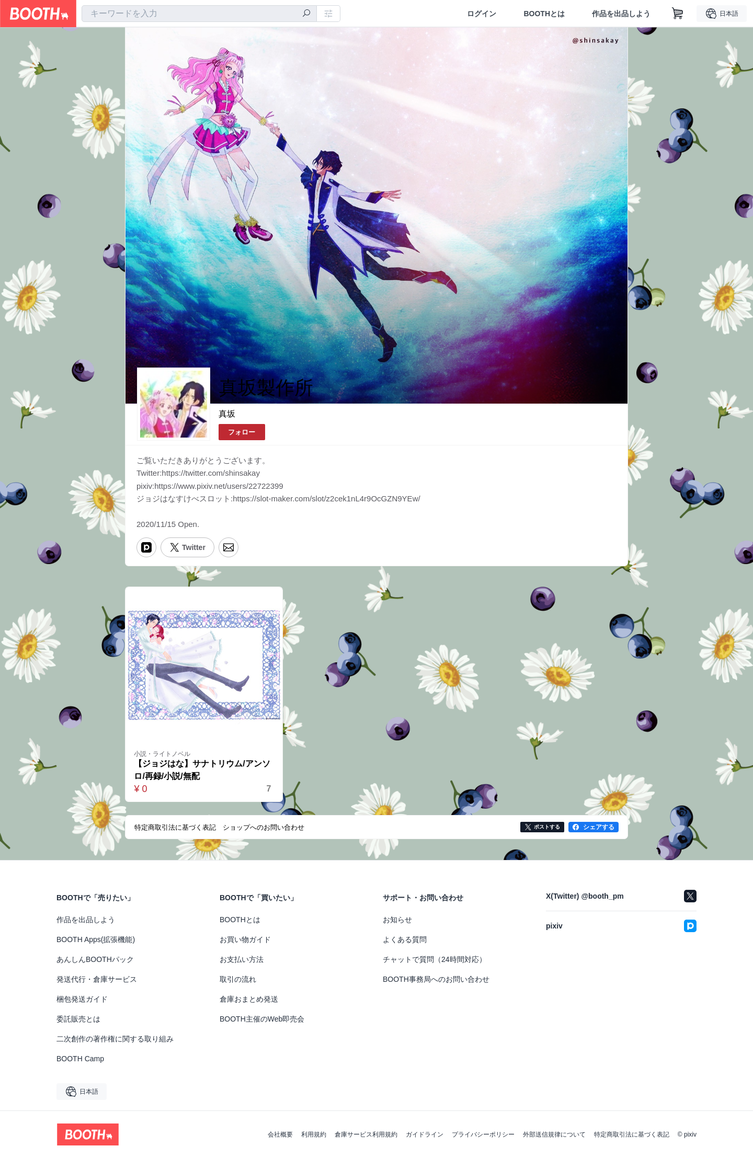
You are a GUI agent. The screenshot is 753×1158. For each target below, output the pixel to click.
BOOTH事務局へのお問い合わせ (436, 979)
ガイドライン (424, 1134)
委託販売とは (78, 1019)
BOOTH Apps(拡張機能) (95, 939)
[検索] (306, 14)
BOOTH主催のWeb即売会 (262, 1019)
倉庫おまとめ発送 (249, 999)
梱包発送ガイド (82, 999)
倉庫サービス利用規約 (366, 1134)
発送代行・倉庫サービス (96, 979)
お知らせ (397, 919)
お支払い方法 (242, 959)
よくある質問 (405, 939)
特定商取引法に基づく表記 (631, 1134)
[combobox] (199, 13)
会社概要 (280, 1134)
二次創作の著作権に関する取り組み (115, 1039)
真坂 (227, 413)
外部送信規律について (554, 1134)
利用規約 (313, 1134)
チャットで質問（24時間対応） (434, 959)
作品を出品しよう (621, 13)
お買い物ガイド (245, 939)
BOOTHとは (544, 13)
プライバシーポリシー (483, 1134)
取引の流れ (238, 979)
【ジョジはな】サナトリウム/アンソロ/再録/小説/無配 (202, 770)
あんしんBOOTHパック (95, 959)
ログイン (481, 13)
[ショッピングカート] (677, 13)
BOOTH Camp (80, 1058)
